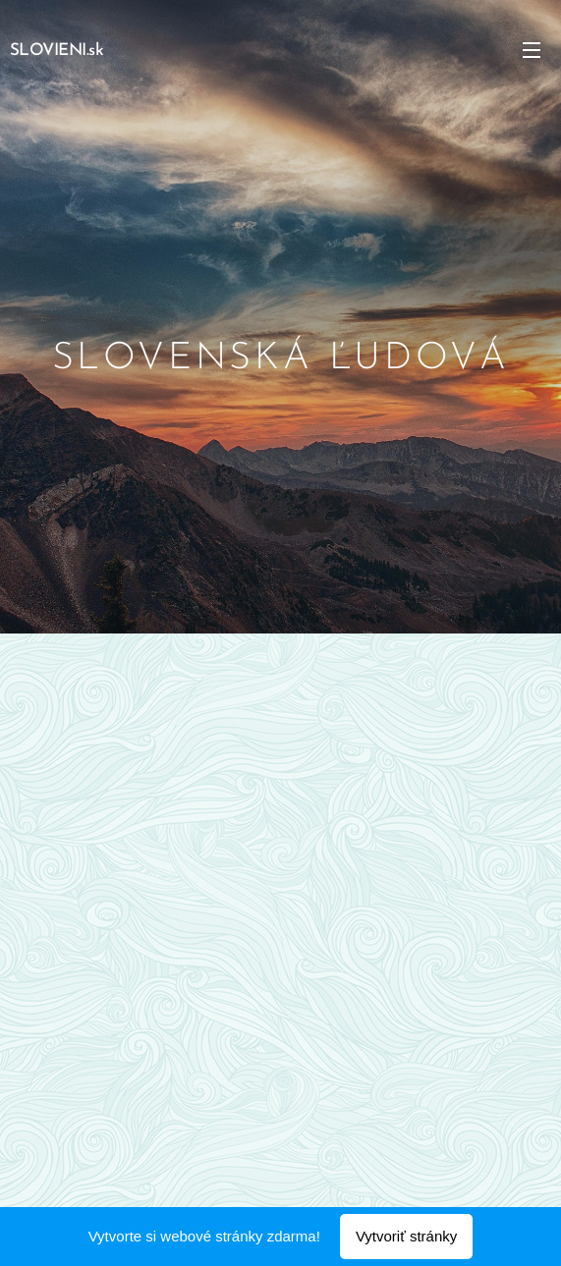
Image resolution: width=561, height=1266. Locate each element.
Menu (531, 50)
